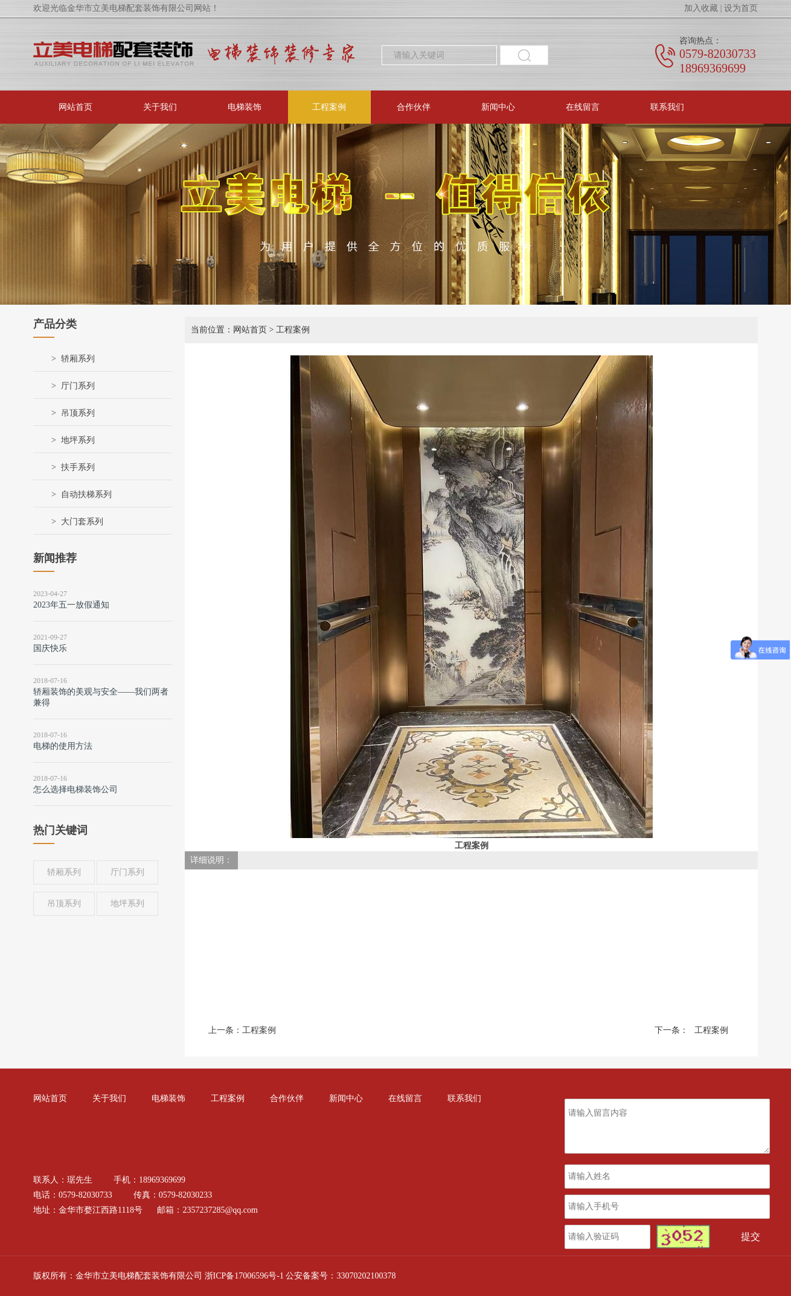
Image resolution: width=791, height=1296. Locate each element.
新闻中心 (498, 107)
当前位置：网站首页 (229, 329)
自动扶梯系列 (86, 494)
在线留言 (583, 107)
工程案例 (329, 107)
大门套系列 (82, 521)
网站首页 (75, 107)
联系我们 (667, 107)
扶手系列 (78, 467)
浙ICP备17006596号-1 (244, 1275)
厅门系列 (78, 385)
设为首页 (741, 8)
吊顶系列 (78, 413)
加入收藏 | (703, 8)
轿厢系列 (78, 358)
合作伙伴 (414, 107)
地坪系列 (78, 440)
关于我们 (160, 107)
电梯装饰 (244, 107)
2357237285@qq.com (220, 1210)
